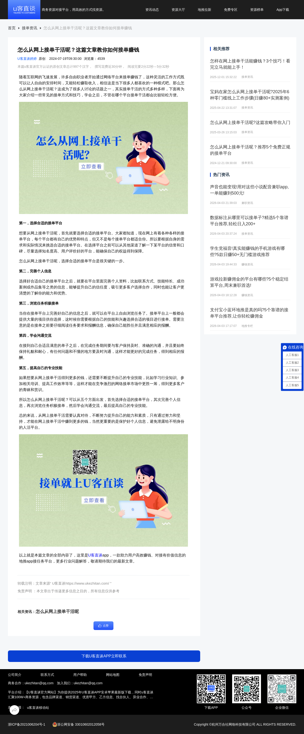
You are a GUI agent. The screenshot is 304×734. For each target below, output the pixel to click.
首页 (12, 28)
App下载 (282, 10)
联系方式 (47, 675)
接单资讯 (29, 28)
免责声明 (145, 675)
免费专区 (230, 10)
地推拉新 (204, 10)
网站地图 (112, 675)
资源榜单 (257, 10)
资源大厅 (178, 10)
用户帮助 (80, 675)
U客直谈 (95, 555)
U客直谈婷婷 (27, 59)
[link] (12, 28)
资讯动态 (152, 10)
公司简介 (14, 675)
